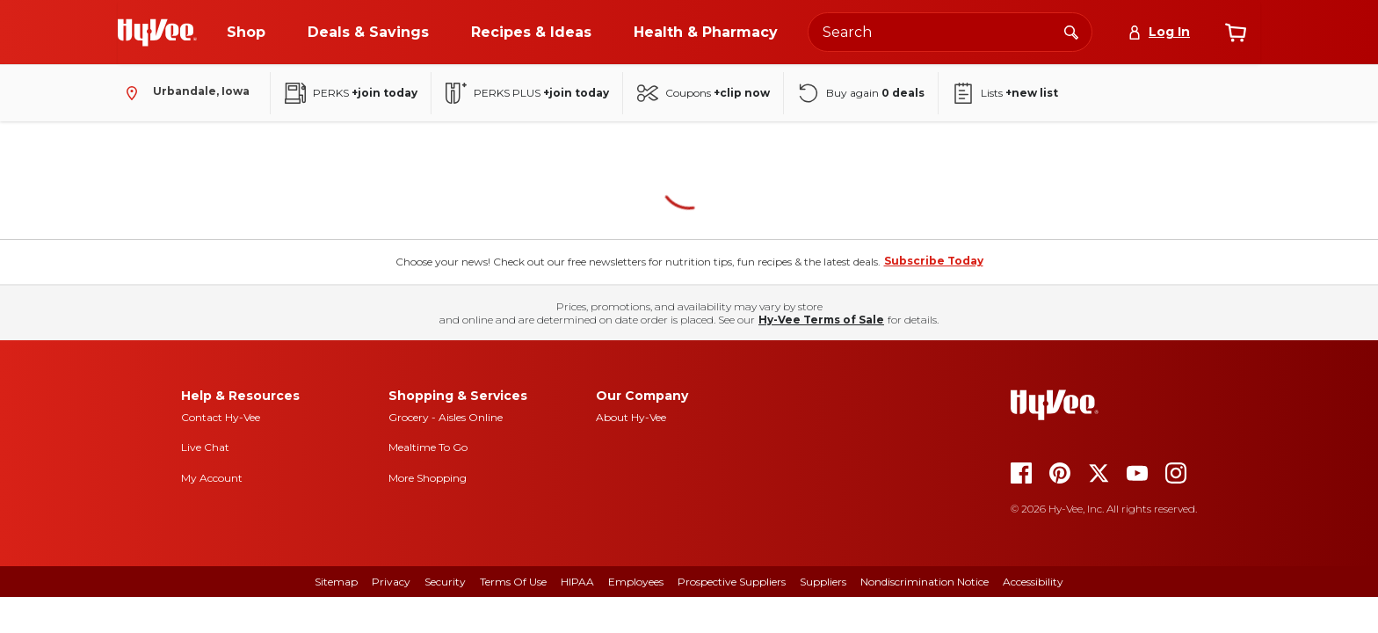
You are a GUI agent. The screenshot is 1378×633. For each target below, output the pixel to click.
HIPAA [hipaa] (577, 581)
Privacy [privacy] (391, 581)
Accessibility (1033, 581)
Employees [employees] (636, 581)
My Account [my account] (212, 477)
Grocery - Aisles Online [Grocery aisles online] (445, 417)
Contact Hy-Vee (220, 417)
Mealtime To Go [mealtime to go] (428, 447)
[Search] (1071, 32)
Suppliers (823, 581)
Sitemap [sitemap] (336, 581)
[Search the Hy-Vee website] (950, 32)
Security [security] (445, 581)
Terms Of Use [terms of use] (513, 581)
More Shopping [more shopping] (427, 477)
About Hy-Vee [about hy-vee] (631, 417)
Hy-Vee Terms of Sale (821, 319)
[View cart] (1235, 32)
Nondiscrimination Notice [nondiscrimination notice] (924, 581)
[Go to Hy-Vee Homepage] (157, 32)
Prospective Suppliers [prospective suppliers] (732, 581)
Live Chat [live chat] (205, 447)
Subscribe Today (933, 260)
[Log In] (1158, 32)
